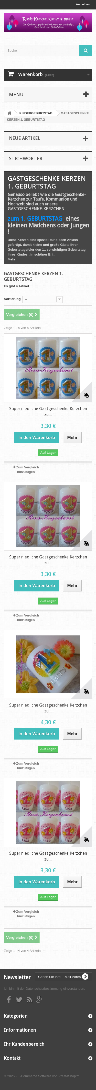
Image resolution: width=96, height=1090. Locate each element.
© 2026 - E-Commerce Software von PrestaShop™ (41, 1076)
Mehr (11, 259)
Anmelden (83, 4)
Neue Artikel (24, 138)
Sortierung (12, 299)
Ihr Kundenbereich (24, 1044)
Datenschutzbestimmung (44, 988)
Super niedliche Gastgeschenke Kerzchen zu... (48, 411)
